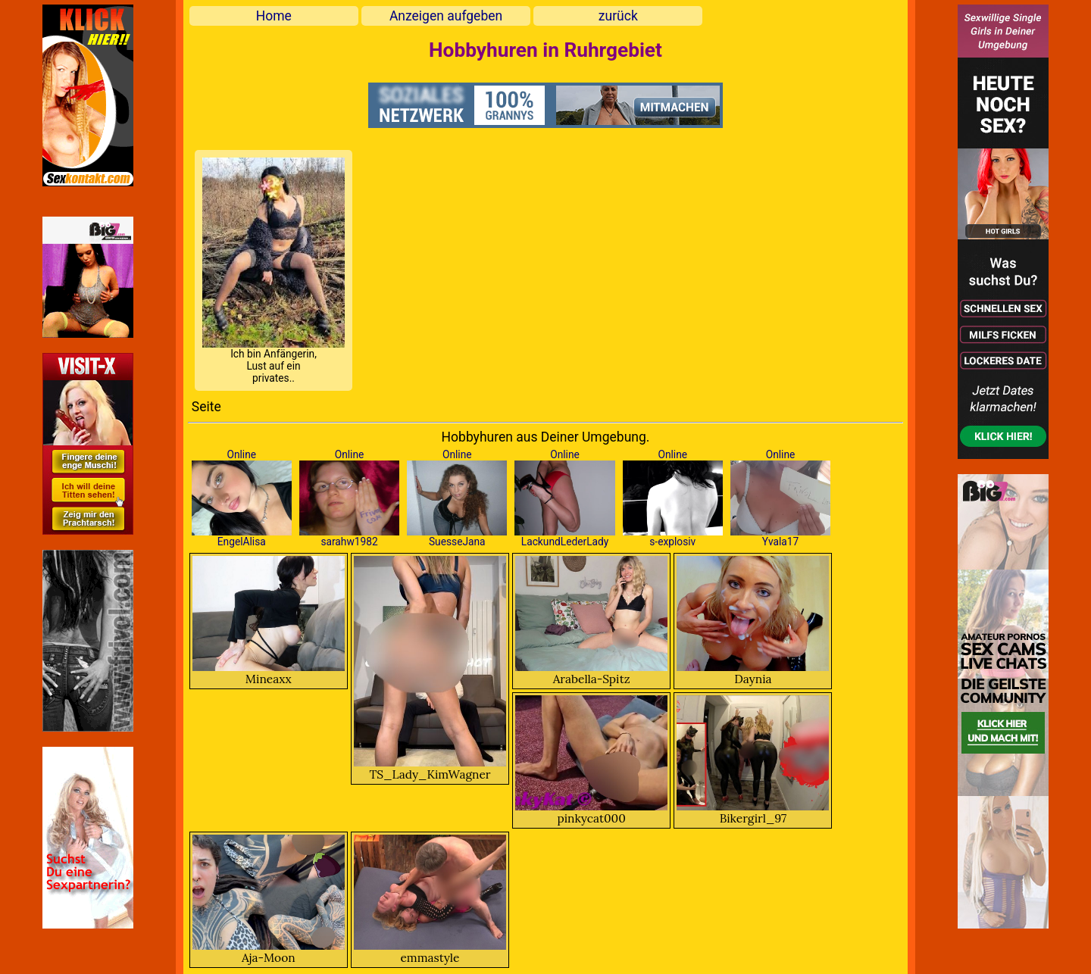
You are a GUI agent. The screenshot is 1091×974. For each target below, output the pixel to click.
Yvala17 (780, 541)
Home (274, 15)
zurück (618, 15)
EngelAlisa (241, 541)
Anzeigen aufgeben (445, 15)
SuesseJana (457, 541)
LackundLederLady (565, 541)
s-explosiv (672, 541)
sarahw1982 (348, 541)
